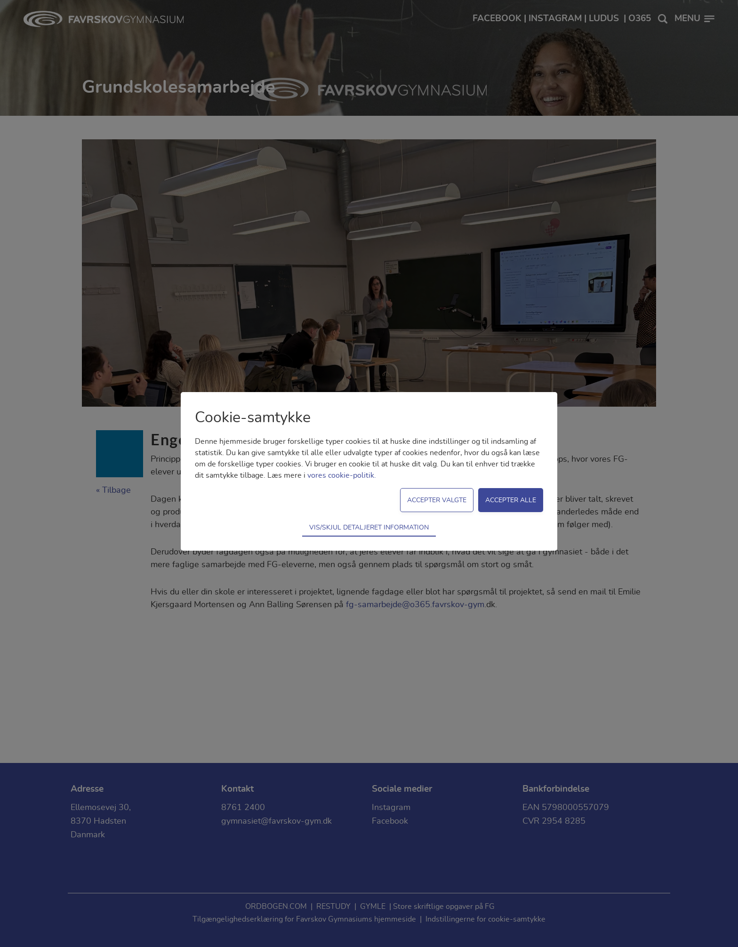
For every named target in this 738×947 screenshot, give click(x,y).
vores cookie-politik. (341, 475)
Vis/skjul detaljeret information (369, 527)
